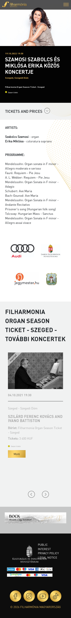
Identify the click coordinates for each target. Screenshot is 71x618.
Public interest (44, 547)
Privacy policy (48, 553)
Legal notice (47, 557)
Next (45, 494)
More (17, 454)
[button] (66, 5)
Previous (31, 494)
